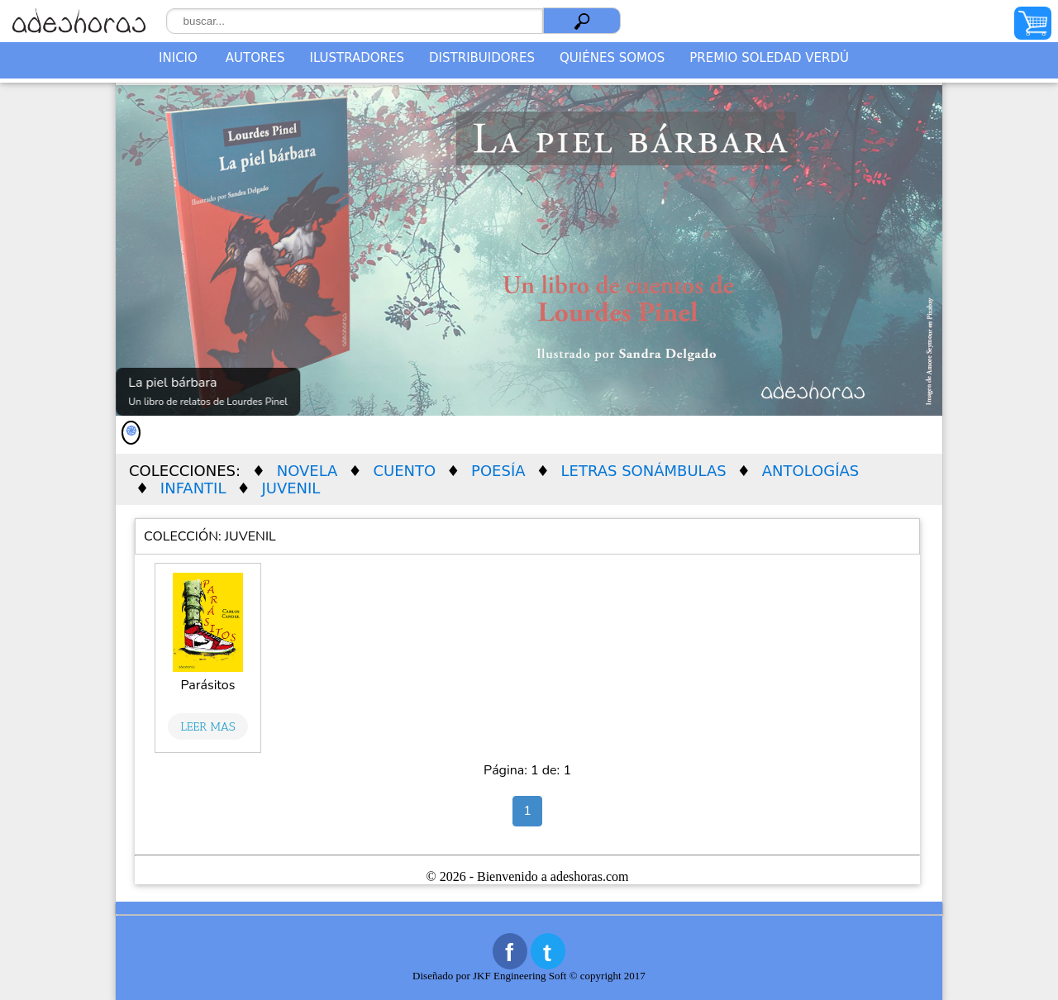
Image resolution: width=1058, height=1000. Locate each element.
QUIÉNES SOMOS (612, 57)
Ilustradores (356, 57)
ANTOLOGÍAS (811, 470)
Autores (255, 57)
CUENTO (404, 470)
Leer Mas (208, 726)
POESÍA (498, 470)
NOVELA (307, 470)
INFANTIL (193, 488)
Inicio (178, 57)
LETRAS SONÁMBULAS (644, 470)
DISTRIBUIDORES (482, 57)
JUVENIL (290, 488)
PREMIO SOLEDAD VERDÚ (769, 57)
